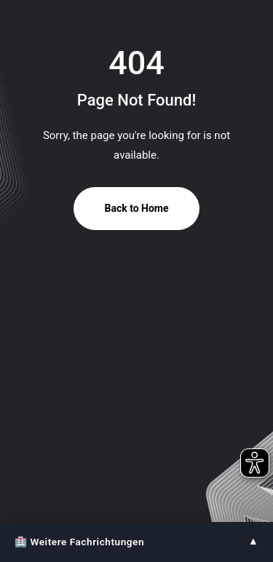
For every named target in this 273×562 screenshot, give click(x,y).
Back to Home (136, 208)
